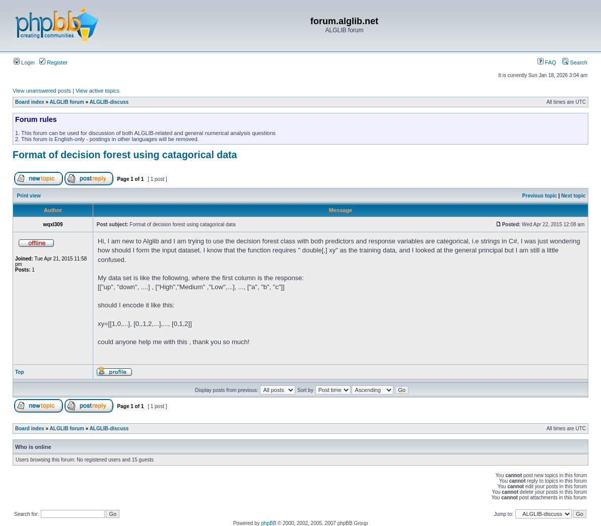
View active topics (97, 91)
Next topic (573, 196)
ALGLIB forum (67, 102)
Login (24, 62)
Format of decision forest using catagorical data (125, 154)
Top (19, 372)
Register (53, 62)
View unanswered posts (42, 91)
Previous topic (539, 196)
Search (574, 62)
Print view (29, 196)
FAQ (547, 62)
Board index (29, 102)
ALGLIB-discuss (109, 102)
